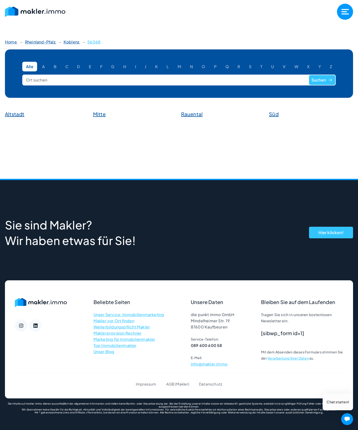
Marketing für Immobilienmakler (124, 339)
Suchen (322, 79)
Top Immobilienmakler (115, 345)
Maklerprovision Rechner (118, 333)
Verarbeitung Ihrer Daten (288, 358)
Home (11, 41)
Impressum (146, 384)
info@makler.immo (209, 364)
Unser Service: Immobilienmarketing (129, 314)
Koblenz (72, 41)
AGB (170, 384)
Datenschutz (210, 384)
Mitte (99, 114)
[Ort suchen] (179, 80)
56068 (93, 41)
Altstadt (14, 114)
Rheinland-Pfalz (40, 41)
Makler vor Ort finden (114, 320)
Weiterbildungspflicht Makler (122, 326)
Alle (29, 66)
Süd (274, 114)
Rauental (192, 114)
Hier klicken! (331, 232)
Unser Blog (104, 351)
